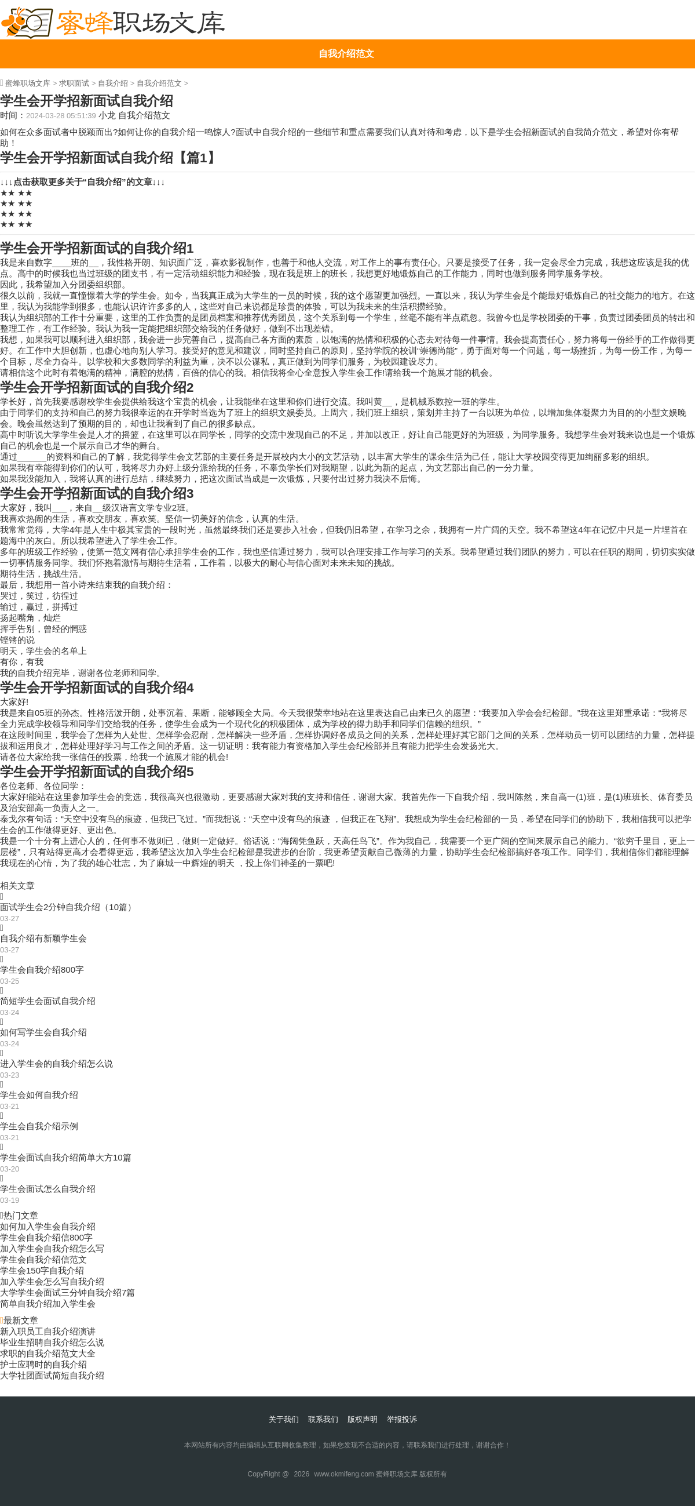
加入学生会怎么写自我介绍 (52, 1281)
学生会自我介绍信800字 (46, 1237)
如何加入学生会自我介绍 (48, 1226)
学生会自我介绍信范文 (43, 1259)
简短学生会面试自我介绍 (48, 1001)
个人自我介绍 (346, 83)
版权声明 (363, 1419)
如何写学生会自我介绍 (43, 1032)
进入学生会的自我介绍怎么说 (56, 1063)
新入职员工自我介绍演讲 (48, 1331)
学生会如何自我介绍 (39, 1095)
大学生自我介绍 (346, 140)
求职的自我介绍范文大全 (48, 1353)
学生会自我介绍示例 (39, 1126)
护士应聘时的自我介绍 (43, 1364)
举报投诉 (402, 1419)
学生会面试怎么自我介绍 (48, 1189)
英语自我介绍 (346, 169)
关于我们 (284, 1419)
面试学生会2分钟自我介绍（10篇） (68, 907)
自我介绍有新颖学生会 (43, 938)
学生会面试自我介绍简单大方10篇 (65, 1157)
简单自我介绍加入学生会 (48, 1303)
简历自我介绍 (346, 112)
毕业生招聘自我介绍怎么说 (52, 1342)
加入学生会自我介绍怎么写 (52, 1248)
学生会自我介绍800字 (42, 969)
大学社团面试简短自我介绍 (52, 1375)
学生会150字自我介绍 (42, 1270)
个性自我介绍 (346, 198)
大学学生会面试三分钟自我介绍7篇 (67, 1292)
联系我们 (323, 1419)
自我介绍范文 (346, 54)
